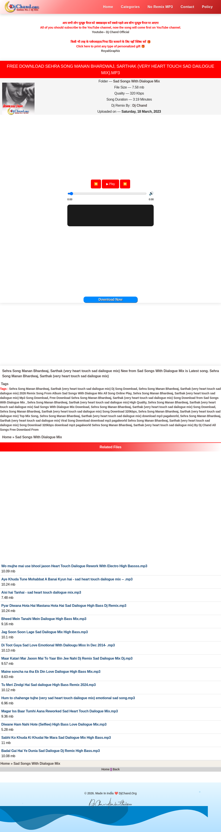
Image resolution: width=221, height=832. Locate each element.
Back (116, 769)
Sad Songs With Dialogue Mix (136, 81)
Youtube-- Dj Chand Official (110, 32)
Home (6, 437)
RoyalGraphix (110, 51)
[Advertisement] (110, 145)
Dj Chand (139, 105)
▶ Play (110, 184)
